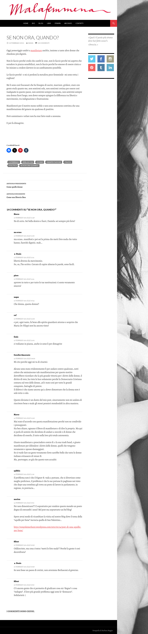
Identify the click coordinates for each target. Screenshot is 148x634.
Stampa (58, 23)
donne (40, 162)
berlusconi (28, 162)
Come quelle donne (44, 185)
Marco (16, 214)
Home (25, 23)
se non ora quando (29, 165)
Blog (41, 23)
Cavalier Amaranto (22, 355)
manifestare (36, 50)
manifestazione (54, 162)
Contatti (79, 23)
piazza (68, 162)
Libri (49, 23)
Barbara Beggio (107, 630)
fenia (16, 337)
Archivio (68, 23)
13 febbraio (14, 162)
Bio (33, 23)
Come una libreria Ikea (44, 195)
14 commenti (43, 43)
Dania (30, 43)
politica (13, 165)
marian (17, 499)
